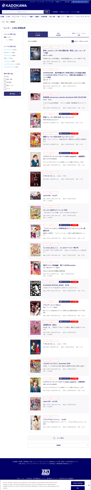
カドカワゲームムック (9, 67)
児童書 (37, 16)
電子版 (74, 113)
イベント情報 (75, 12)
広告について (32, 423)
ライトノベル (16, 16)
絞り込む (12, 93)
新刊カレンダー (64, 12)
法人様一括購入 (61, 423)
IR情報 (20, 423)
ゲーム (78, 16)
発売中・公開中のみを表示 (81, 41)
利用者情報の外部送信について (64, 425)
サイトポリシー (44, 425)
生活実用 (53, 16)
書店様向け (52, 423)
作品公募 (67, 1)
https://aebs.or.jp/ (38, 443)
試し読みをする (65, 113)
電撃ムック (7, 58)
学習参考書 (45, 16)
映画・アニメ (10, 85)
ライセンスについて (43, 423)
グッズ (82, 16)
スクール (87, 16)
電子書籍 (9, 82)
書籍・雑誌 (9, 79)
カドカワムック (8, 61)
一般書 (31, 16)
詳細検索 (54, 12)
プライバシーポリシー (32, 425)
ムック (7, 39)
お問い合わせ (22, 425)
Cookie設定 (52, 425)
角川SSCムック (8, 52)
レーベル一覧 (50, 1)
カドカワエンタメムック (10, 64)
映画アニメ (71, 16)
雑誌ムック (62, 16)
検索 (46, 12)
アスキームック (8, 55)
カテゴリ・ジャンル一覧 (37, 1)
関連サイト (59, 1)
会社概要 (15, 423)
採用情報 (25, 423)
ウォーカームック (8, 49)
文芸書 (3, 16)
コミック (25, 16)
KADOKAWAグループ (71, 423)
